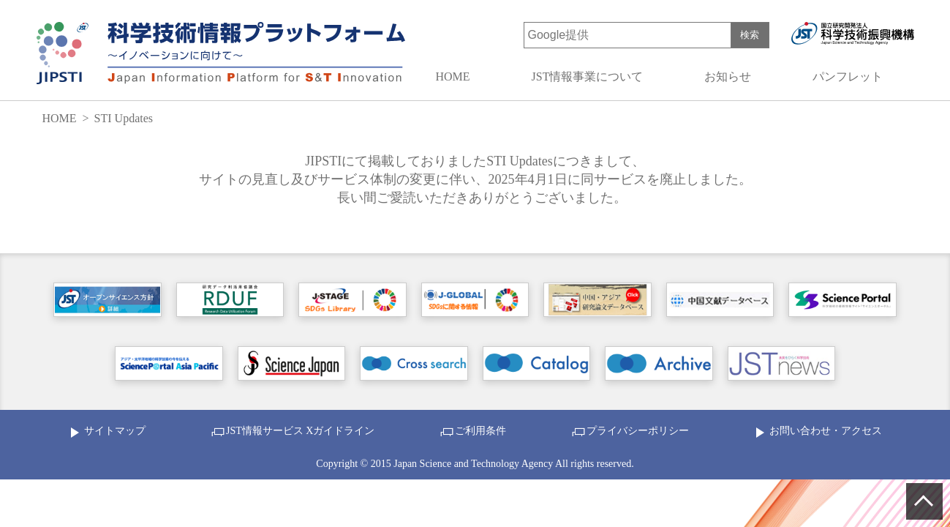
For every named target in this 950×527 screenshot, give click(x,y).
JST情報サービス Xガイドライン (300, 430)
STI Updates (123, 118)
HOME (452, 76)
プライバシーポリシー (638, 430)
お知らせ (727, 76)
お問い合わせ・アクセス (825, 430)
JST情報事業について (588, 76)
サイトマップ (115, 430)
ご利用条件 (480, 430)
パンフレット (848, 76)
